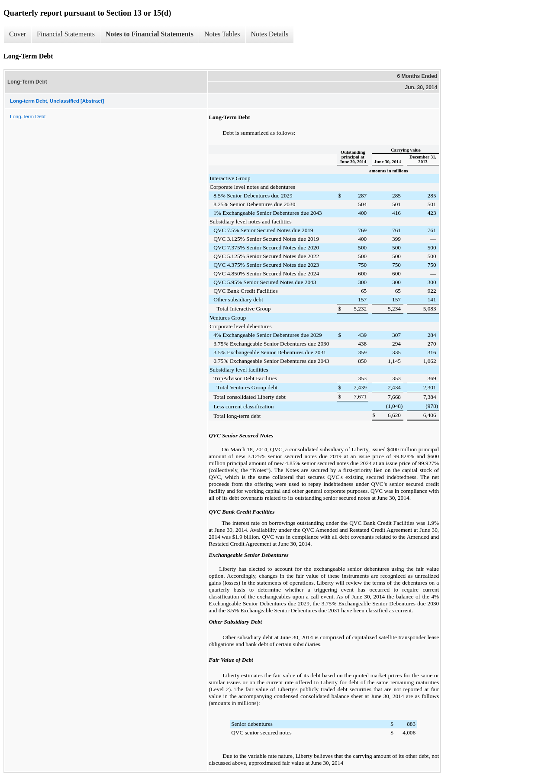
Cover (17, 34)
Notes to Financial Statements (149, 34)
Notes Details (270, 34)
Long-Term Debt (27, 116)
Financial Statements (66, 34)
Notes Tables (222, 34)
